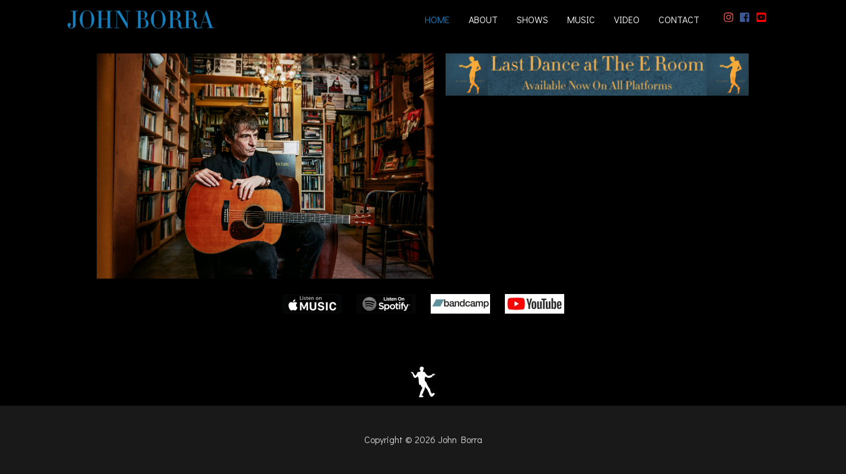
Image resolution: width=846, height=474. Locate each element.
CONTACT (679, 19)
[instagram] (730, 17)
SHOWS (532, 19)
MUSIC (581, 19)
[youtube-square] (762, 17)
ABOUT (483, 19)
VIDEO (627, 19)
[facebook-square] (746, 17)
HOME (437, 19)
